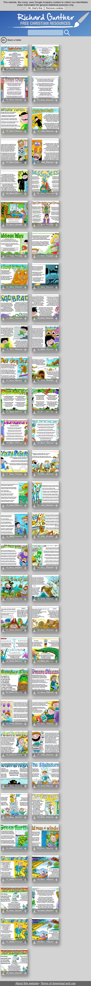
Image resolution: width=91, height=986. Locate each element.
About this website (27, 983)
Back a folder (14, 40)
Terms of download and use (58, 983)
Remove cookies (55, 8)
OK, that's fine (35, 8)
